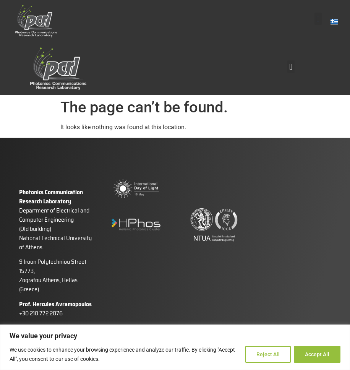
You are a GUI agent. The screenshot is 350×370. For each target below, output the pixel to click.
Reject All (268, 354)
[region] (175, 347)
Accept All (317, 354)
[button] (318, 19)
